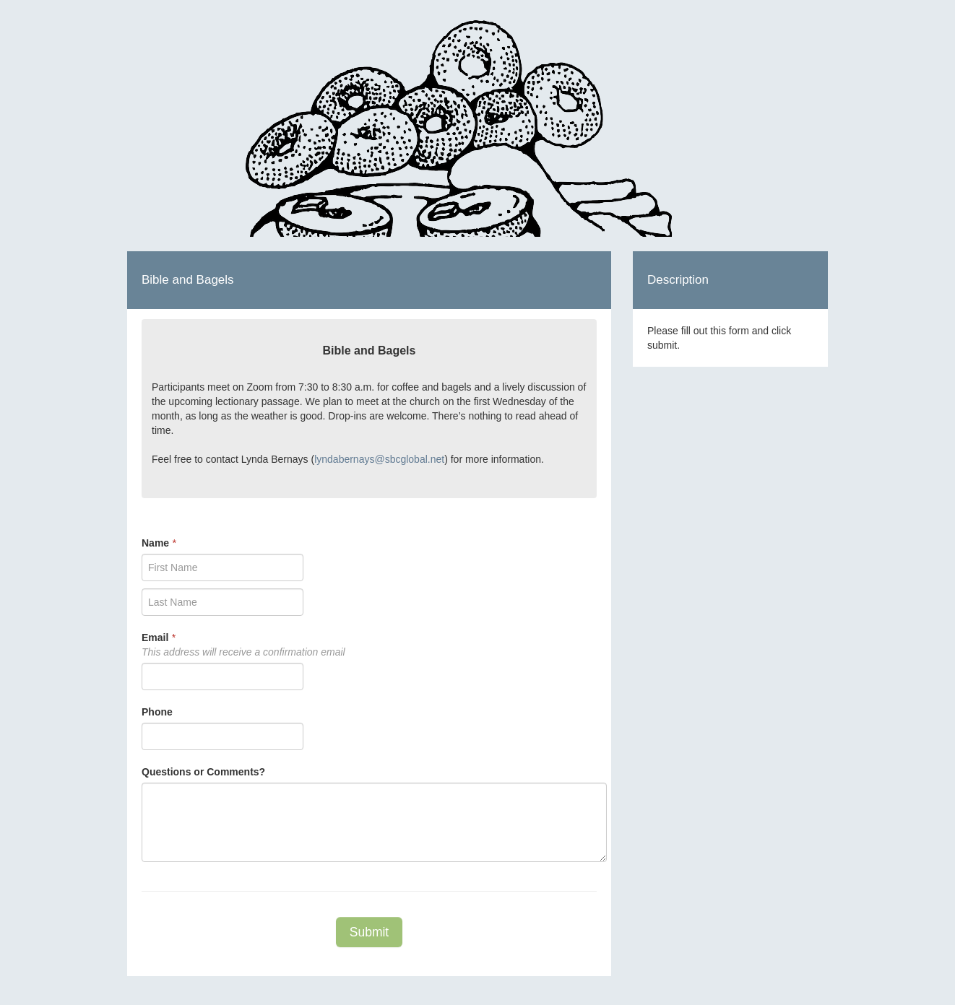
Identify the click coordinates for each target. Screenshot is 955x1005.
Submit (369, 932)
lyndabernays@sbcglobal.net (379, 459)
